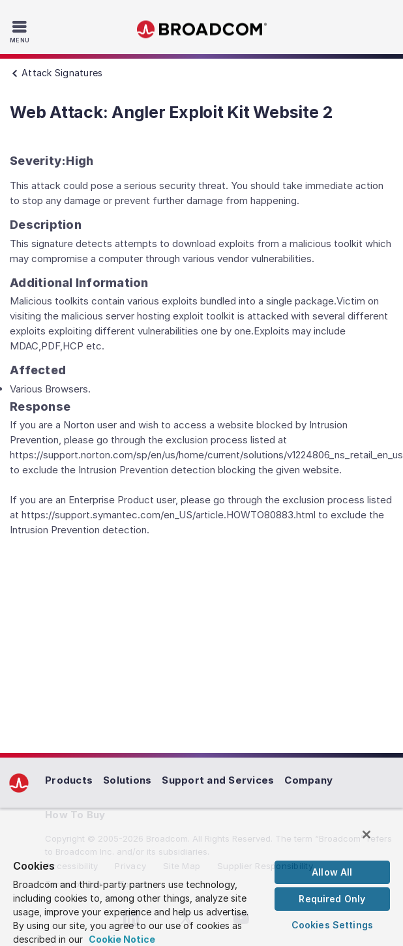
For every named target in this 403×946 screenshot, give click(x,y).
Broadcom (201, 29)
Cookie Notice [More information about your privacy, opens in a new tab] (122, 939)
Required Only (332, 898)
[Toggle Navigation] (21, 31)
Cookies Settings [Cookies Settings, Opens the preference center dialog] (332, 924)
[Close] (366, 834)
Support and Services (218, 780)
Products (69, 780)
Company (308, 780)
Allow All (332, 872)
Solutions (127, 780)
